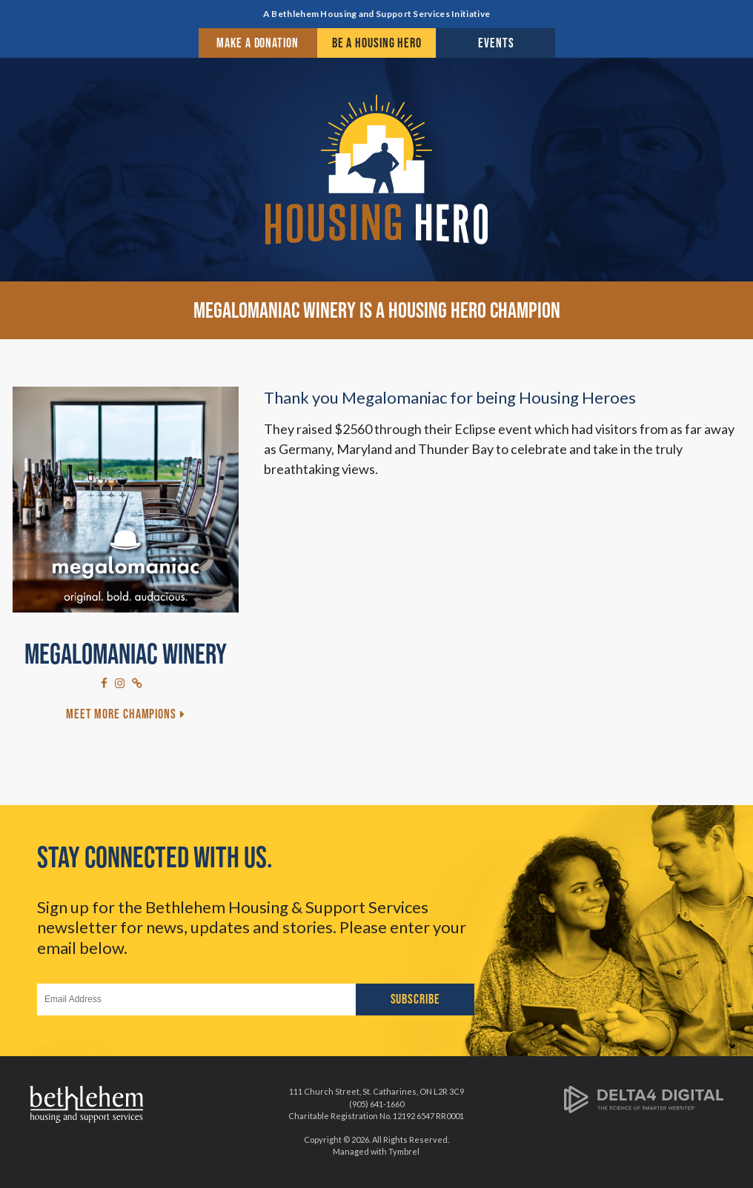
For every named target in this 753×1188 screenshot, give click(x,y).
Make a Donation (257, 43)
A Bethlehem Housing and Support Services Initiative (376, 13)
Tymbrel (403, 1151)
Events (496, 43)
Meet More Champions (121, 714)
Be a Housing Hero (377, 43)
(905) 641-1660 (376, 1104)
